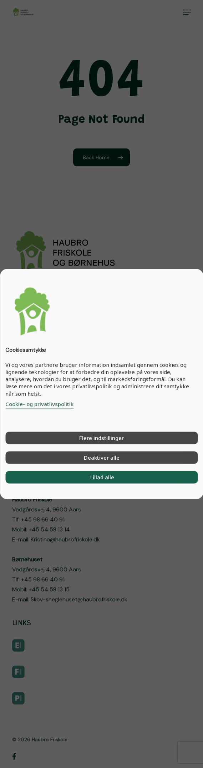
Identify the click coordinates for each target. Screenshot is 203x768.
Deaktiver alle (102, 457)
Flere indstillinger (101, 437)
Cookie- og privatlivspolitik (39, 403)
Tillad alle (101, 476)
